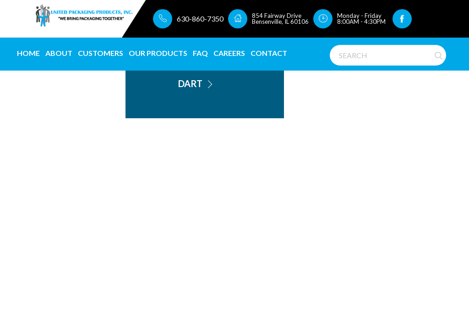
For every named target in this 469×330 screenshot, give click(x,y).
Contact (269, 53)
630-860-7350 (200, 18)
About (58, 53)
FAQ (200, 53)
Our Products (158, 53)
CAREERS (229, 53)
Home (28, 53)
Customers (100, 53)
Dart (190, 83)
